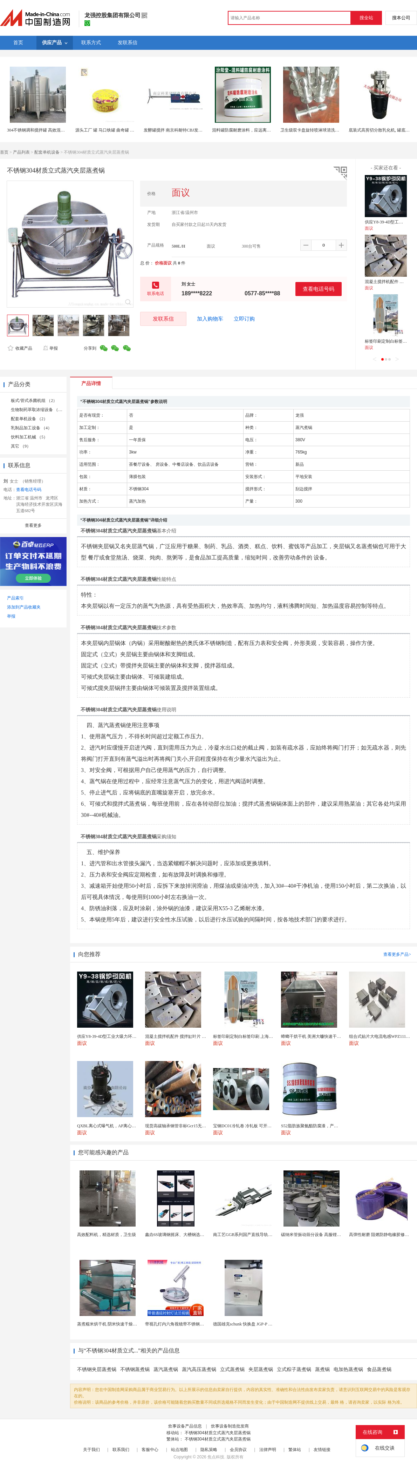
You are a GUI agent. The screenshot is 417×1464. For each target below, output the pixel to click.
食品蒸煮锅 (379, 1369)
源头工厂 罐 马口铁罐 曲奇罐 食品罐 (109, 130)
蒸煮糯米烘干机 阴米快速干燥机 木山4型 (115, 1324)
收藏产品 (20, 348)
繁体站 (294, 1449)
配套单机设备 (47, 152)
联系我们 (120, 1449)
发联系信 (163, 319)
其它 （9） (21, 446)
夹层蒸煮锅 (260, 1369)
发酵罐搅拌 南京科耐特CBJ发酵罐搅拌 (179, 130)
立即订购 (244, 319)
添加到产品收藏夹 (24, 607)
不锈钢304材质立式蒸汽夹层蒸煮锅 (218, 1432)
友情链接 (322, 1449)
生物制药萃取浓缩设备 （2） (37, 409)
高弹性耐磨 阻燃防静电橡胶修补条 (381, 1234)
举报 (50, 348)
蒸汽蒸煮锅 (165, 1369)
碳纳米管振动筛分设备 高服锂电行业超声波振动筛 (328, 1234)
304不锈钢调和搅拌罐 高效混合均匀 (40, 130)
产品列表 (21, 152)
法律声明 (267, 1449)
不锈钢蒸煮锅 (135, 1369)
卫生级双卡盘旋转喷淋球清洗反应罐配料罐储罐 (324, 130)
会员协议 (238, 1449)
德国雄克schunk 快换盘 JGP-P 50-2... (246, 1324)
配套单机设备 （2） (29, 418)
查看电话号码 (318, 289)
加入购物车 (210, 319)
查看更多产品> (397, 954)
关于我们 (91, 1449)
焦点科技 (215, 1457)
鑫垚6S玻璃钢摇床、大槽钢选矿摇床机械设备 (187, 1234)
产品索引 (15, 598)
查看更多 (33, 525)
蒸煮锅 (322, 1369)
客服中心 (150, 1449)
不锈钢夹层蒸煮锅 (96, 1369)
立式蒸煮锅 (232, 1369)
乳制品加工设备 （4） (31, 427)
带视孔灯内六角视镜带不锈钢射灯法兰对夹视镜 (189, 1324)
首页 (4, 152)
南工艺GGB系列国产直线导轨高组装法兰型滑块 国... (261, 1234)
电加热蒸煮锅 (348, 1369)
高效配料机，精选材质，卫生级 (106, 1234)
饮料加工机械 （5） (29, 437)
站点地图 (179, 1449)
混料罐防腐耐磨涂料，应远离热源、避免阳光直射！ (260, 130)
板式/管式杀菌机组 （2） (34, 400)
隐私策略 (208, 1449)
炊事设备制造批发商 (230, 1426)
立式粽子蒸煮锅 (294, 1369)
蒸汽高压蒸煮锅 (199, 1369)
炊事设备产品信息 (185, 1426)
